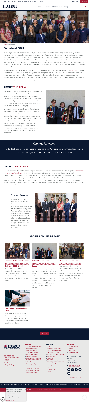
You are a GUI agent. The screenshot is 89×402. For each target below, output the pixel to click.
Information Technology (33, 366)
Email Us (71, 348)
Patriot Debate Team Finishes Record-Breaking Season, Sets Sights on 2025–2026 (17, 263)
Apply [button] (66, 7)
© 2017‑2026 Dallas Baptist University (37, 389)
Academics (14, 1)
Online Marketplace (52, 363)
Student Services (30, 362)
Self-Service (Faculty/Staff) (54, 352)
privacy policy (10, 400)
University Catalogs (31, 350)
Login (41, 1)
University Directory (74, 346)
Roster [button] (47, 7)
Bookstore (50, 358)
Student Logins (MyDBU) (54, 348)
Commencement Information (55, 361)
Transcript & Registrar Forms (34, 346)
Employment (51, 369)
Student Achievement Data (33, 358)
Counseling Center (31, 372)
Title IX (49, 371)
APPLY (44, 334)
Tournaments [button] (56, 7)
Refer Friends (72, 350)
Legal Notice (52, 389)
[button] (11, 210)
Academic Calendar (31, 348)
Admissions (20, 1)
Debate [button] (40, 7)
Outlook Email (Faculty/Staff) (55, 354)
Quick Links (75, 1)
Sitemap (49, 365)
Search (49, 367)
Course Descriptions (32, 354)
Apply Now (84, 1)
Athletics (34, 1)
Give (38, 1)
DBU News (7, 363)
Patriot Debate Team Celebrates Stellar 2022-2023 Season (44, 263)
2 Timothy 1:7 (74, 70)
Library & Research (31, 356)
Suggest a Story (9, 365)
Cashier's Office (51, 356)
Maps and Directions (74, 365)
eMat (48, 346)
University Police (73, 352)
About (8, 1)
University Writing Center (33, 364)
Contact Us (70, 344)
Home (4, 1)
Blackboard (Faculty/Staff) (54, 350)
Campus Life (27, 1)
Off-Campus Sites (9, 355)
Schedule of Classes (32, 352)
